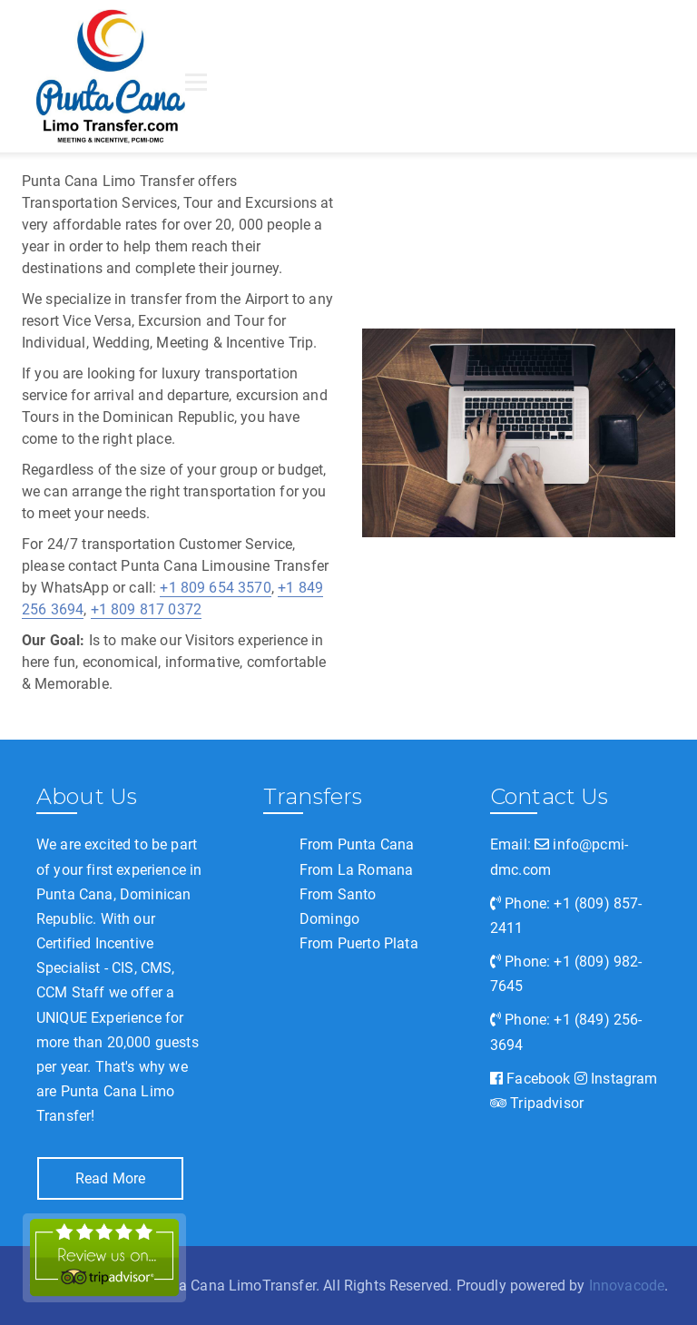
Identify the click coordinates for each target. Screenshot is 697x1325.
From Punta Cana (356, 844)
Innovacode (627, 1285)
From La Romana (356, 869)
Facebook (530, 1078)
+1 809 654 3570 (215, 587)
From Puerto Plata (358, 943)
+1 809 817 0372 (146, 609)
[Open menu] (196, 82)
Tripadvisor (537, 1103)
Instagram (616, 1078)
